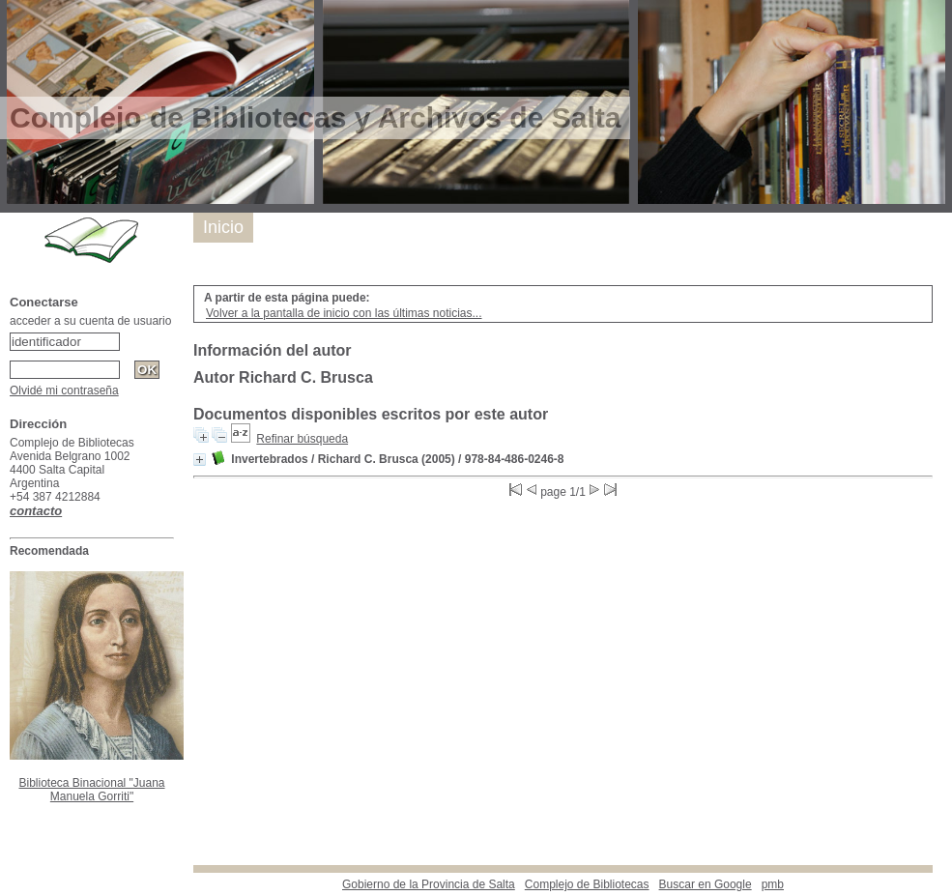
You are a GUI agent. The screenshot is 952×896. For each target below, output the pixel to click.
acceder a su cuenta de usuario (90, 321)
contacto (36, 511)
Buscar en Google (705, 884)
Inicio (223, 227)
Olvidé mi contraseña (64, 390)
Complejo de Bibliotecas (587, 884)
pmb (773, 884)
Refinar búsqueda (302, 439)
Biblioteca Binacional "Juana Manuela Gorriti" (91, 789)
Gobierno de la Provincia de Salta (428, 884)
